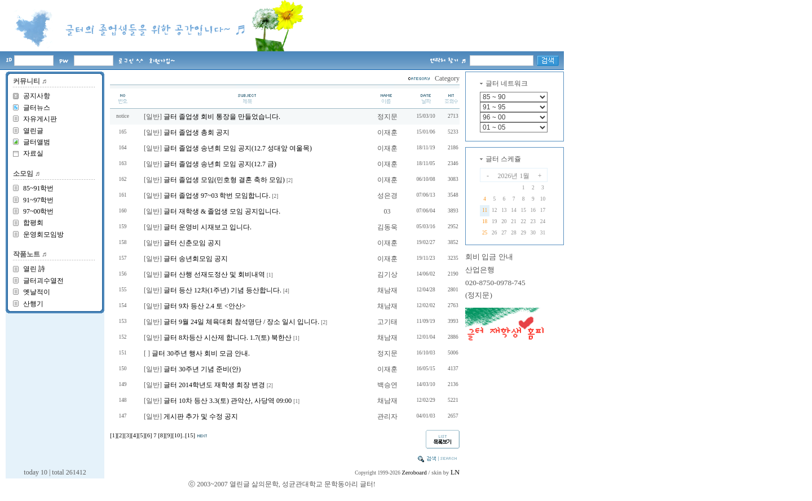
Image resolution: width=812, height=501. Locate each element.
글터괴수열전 (43, 281)
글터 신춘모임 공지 (192, 243)
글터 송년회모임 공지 (196, 259)
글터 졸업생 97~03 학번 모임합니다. (217, 195)
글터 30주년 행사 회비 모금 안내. (201, 353)
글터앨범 (36, 142)
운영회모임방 (43, 234)
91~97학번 (38, 200)
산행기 (33, 304)
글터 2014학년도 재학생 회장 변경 (214, 385)
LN (455, 472)
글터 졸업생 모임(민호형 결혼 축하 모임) (224, 180)
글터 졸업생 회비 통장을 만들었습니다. (222, 117)
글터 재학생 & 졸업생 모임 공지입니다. (222, 211)
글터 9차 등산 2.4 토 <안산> (205, 306)
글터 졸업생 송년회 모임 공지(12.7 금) (220, 164)
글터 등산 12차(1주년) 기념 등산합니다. (222, 290)
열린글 (33, 131)
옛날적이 (36, 292)
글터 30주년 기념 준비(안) (202, 369)
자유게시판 (40, 119)
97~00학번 (38, 211)
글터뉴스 (36, 108)
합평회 (33, 223)
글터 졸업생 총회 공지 (197, 132)
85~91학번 (38, 188)
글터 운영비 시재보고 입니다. (207, 227)
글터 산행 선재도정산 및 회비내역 (214, 274)
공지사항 (36, 96)
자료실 (33, 153)
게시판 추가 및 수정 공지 (201, 416)
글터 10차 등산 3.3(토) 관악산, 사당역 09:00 (228, 401)
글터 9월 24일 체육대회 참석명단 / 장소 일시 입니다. (241, 322)
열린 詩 (34, 269)
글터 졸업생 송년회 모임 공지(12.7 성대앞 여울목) (238, 148)
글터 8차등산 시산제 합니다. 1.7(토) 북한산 (228, 338)
